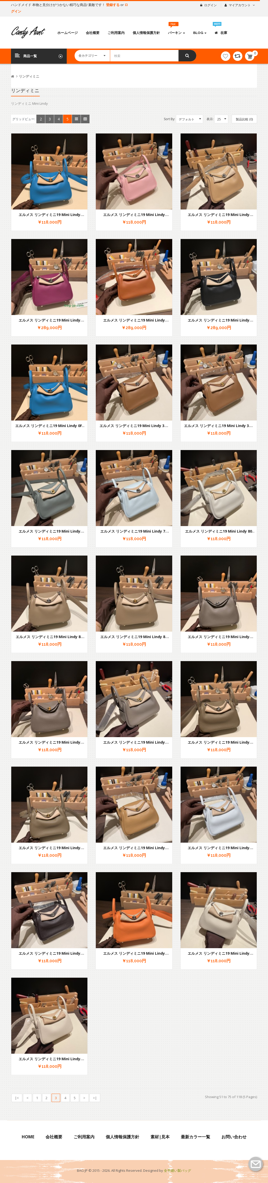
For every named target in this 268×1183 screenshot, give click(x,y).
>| (95, 1097)
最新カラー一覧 (195, 1137)
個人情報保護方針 (122, 1137)
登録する (113, 4)
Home (28, 1137)
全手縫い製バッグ (177, 1170)
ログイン (210, 5)
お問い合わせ (234, 1137)
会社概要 (54, 1137)
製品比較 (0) (244, 119)
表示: (210, 119)
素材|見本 (160, 1137)
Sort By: (169, 119)
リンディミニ (29, 76)
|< (17, 1097)
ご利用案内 (84, 1137)
